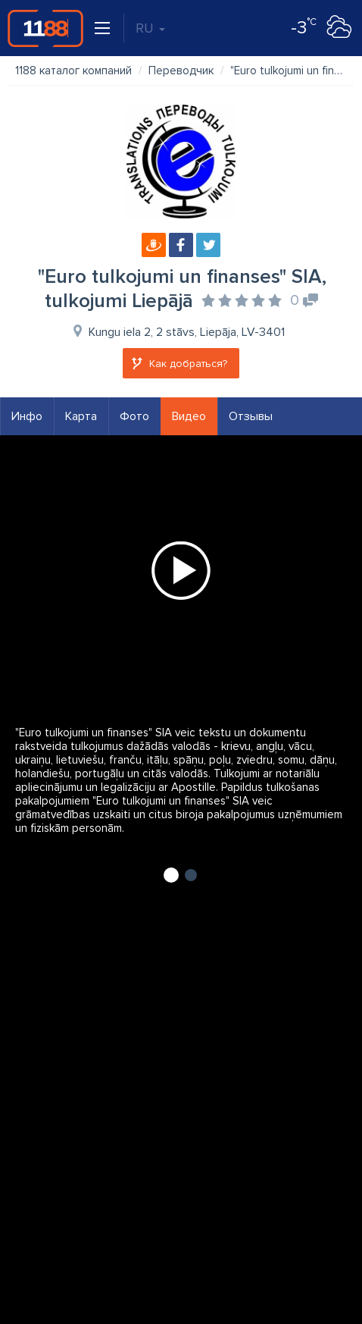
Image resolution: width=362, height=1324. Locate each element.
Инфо (26, 416)
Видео (189, 416)
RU (150, 28)
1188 (45, 28)
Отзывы (251, 416)
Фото (134, 416)
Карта (81, 416)
